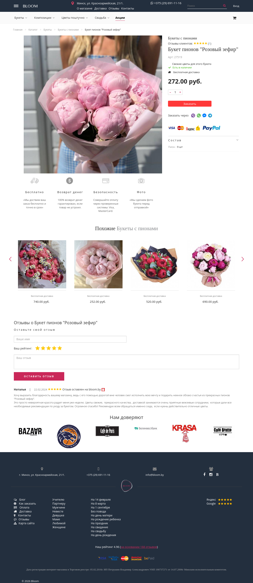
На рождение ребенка (106, 519)
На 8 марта (98, 503)
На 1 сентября (100, 507)
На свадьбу (98, 531)
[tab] (203, 140)
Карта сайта (24, 523)
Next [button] (243, 259)
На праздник (99, 523)
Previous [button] (10, 259)
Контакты (127, 8)
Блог (19, 499)
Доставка (100, 8)
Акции (120, 18)
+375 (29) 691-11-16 (166, 3)
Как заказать (25, 503)
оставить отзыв (39, 376)
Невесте (57, 511)
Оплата (21, 507)
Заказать (189, 104)
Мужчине (58, 507)
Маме (56, 519)
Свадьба (102, 18)
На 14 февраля (100, 499)
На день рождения (103, 535)
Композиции (44, 18)
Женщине (59, 527)
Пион (171, 147)
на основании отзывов (139, 547)
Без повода (98, 511)
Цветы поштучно (75, 18)
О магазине (85, 8)
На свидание (99, 527)
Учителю (58, 499)
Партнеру (58, 503)
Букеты (20, 18)
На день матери (101, 515)
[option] (42, 273)
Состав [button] (203, 140)
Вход (236, 6)
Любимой (58, 523)
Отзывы (114, 8)
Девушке (58, 515)
